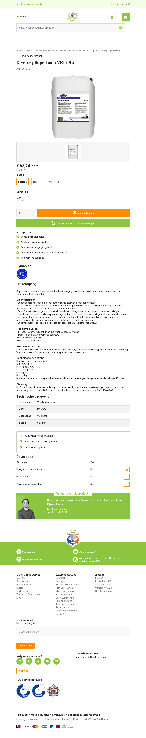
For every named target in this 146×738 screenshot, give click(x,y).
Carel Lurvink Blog (104, 588)
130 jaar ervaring (87, 552)
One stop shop (29, 552)
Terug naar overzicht (31, 56)
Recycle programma (66, 610)
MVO (19, 597)
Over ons (21, 578)
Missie (19, 588)
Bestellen (61, 578)
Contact (23, 670)
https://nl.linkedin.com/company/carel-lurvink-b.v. (19, 661)
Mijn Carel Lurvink (65, 588)
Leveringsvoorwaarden (28, 719)
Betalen (60, 614)
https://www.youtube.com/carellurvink (47, 661)
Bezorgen (61, 581)
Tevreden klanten (104, 584)
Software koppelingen (67, 584)
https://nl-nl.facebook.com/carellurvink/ (29, 661)
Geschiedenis (23, 581)
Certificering (22, 591)
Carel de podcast (104, 591)
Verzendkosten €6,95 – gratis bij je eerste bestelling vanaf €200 (100, 559)
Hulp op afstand (64, 601)
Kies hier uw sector (32, 3)
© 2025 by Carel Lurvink (97, 719)
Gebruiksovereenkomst (57, 719)
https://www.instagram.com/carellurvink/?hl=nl (38, 661)
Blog (56, 661)
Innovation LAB (103, 581)
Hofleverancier (24, 584)
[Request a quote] (73, 223)
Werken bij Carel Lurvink (28, 594)
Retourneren (62, 607)
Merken (99, 578)
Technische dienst (65, 604)
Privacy (77, 719)
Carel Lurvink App (65, 597)
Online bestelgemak (32, 559)
